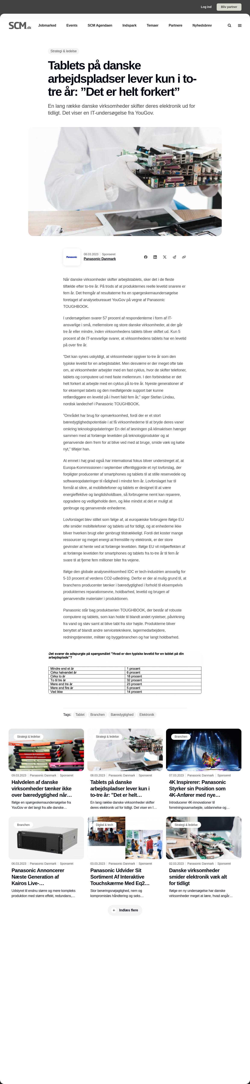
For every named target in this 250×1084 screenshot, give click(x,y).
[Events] (72, 25)
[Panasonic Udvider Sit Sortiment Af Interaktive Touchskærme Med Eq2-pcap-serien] (125, 858)
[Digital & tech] (105, 825)
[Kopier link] (184, 257)
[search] (229, 25)
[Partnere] (175, 25)
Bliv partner (229, 7)
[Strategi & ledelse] (63, 51)
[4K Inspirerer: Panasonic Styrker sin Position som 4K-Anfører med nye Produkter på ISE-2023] (203, 769)
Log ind (206, 7)
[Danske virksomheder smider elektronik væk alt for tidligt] (203, 858)
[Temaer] (153, 25)
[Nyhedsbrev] (202, 25)
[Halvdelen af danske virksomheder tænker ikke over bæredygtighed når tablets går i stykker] (46, 769)
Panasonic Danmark (100, 259)
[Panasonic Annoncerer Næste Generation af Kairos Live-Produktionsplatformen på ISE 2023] (46, 858)
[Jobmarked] (47, 25)
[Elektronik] (147, 715)
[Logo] (20, 25)
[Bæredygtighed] (122, 715)
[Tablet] (80, 715)
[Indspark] (129, 25)
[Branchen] (97, 715)
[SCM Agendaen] (100, 25)
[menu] (239, 25)
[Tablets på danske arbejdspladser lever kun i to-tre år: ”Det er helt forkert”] (125, 769)
